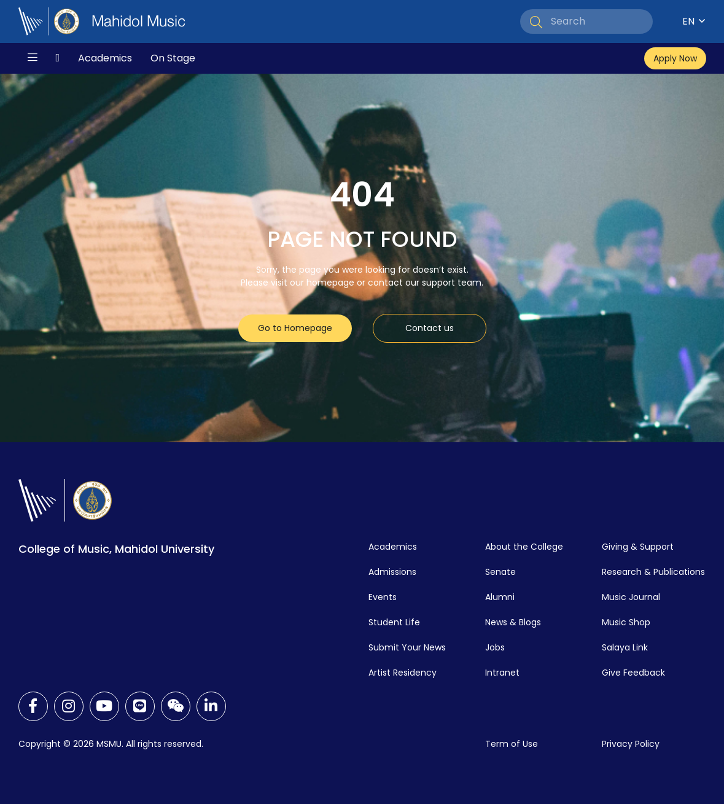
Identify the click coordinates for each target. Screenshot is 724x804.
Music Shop (626, 622)
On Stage (172, 58)
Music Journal (631, 597)
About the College (524, 547)
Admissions (392, 572)
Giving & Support (638, 547)
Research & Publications (653, 572)
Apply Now (675, 58)
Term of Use (511, 744)
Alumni (500, 597)
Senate (500, 572)
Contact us (429, 328)
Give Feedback (633, 672)
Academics (105, 58)
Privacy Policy (631, 744)
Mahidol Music (138, 21)
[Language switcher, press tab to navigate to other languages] (684, 21)
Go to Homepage (295, 328)
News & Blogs (513, 622)
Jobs (495, 647)
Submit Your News (407, 647)
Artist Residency (402, 672)
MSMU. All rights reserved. (149, 744)
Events (382, 597)
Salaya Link (625, 647)
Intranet (502, 672)
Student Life (394, 622)
